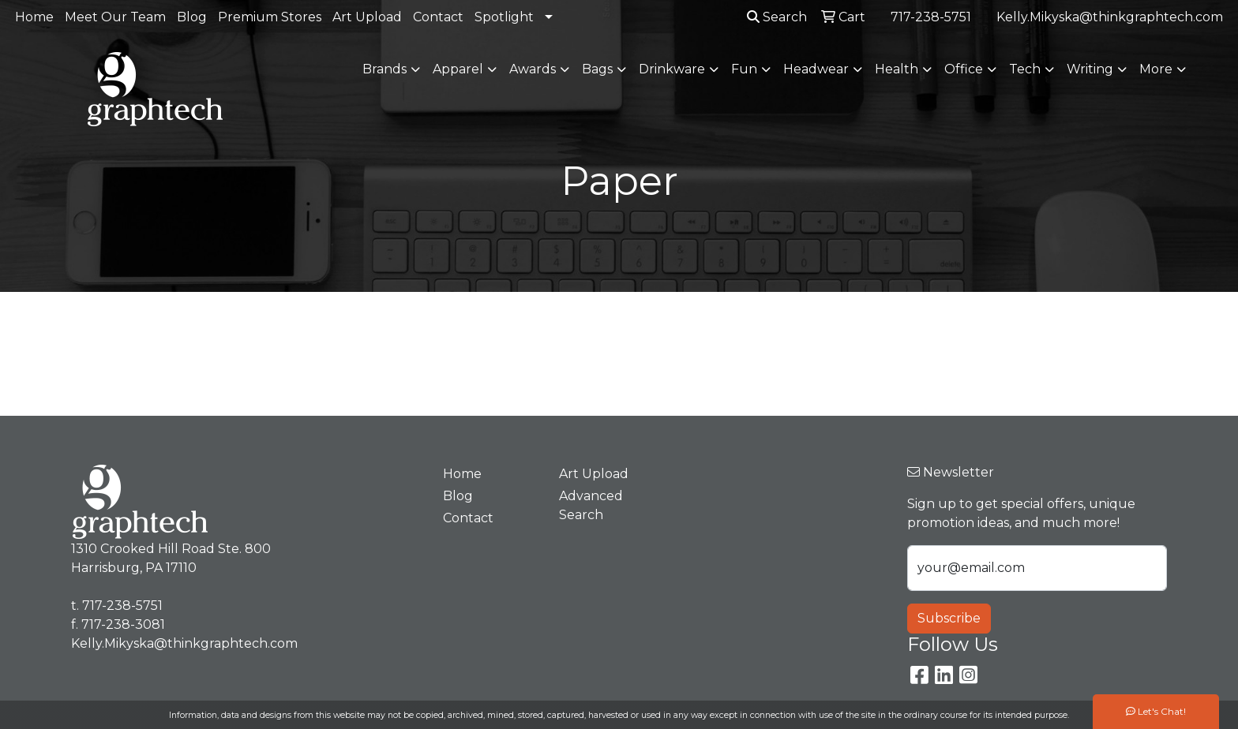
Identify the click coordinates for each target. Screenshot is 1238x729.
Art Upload (367, 16)
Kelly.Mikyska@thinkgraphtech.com (1109, 16)
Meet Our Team (115, 16)
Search (777, 16)
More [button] (1155, 69)
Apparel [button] (458, 69)
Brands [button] (384, 69)
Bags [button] (597, 69)
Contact (438, 16)
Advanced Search (591, 505)
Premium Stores (269, 16)
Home (34, 16)
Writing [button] (1090, 69)
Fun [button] (744, 69)
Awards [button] (532, 69)
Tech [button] (1025, 69)
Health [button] (896, 69)
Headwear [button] (816, 69)
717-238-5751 (931, 16)
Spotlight (504, 16)
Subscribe (949, 618)
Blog (192, 16)
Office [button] (963, 69)
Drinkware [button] (672, 69)
